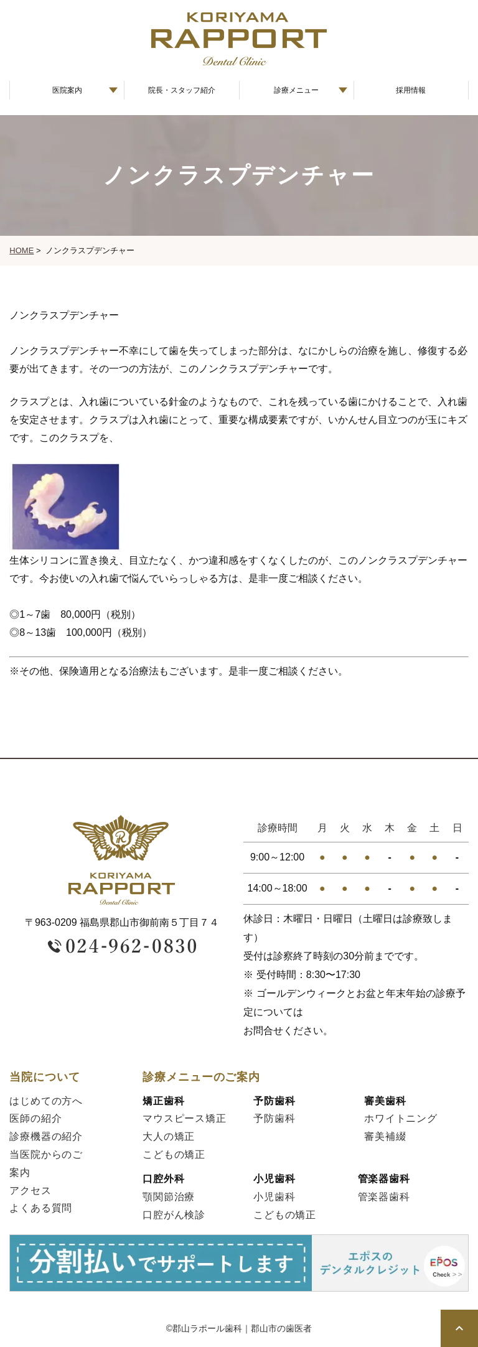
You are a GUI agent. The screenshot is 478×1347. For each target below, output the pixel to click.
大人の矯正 (169, 1136)
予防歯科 (274, 1118)
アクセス (30, 1190)
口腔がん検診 (174, 1215)
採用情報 (411, 90)
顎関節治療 (169, 1196)
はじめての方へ (46, 1101)
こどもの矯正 (174, 1154)
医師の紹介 (35, 1118)
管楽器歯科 (384, 1196)
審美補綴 (385, 1136)
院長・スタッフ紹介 (181, 90)
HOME (21, 250)
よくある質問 (40, 1208)
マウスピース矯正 (184, 1118)
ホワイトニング (401, 1118)
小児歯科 (274, 1196)
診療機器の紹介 (46, 1136)
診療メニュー (296, 90)
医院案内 (67, 90)
